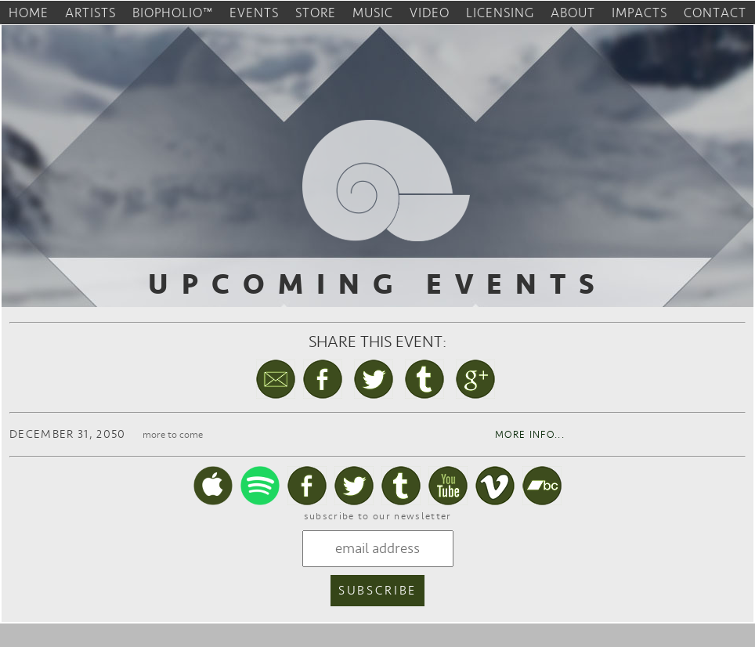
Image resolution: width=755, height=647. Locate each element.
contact (715, 13)
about (573, 13)
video (430, 13)
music (372, 13)
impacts (639, 13)
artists (90, 13)
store (315, 13)
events (254, 13)
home (29, 13)
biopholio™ (172, 13)
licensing (500, 13)
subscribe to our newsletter (378, 516)
